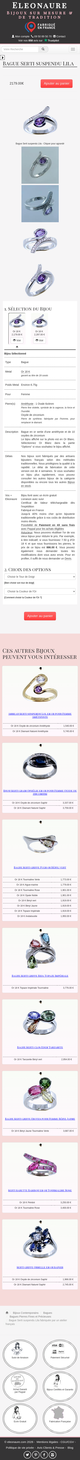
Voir (17, 340)
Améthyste (27, 403)
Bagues (47, 1312)
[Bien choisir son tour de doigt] (19, 583)
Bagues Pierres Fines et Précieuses (30, 1316)
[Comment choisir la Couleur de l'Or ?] (23, 597)
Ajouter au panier (56, 83)
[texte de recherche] (19, 49)
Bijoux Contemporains (25, 1312)
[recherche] (43, 49)
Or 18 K (25, 371)
